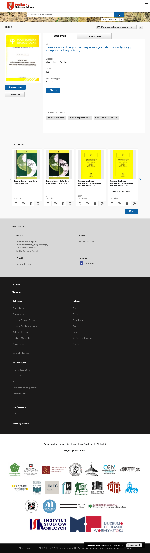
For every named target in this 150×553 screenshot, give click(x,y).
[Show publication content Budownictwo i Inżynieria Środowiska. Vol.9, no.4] (62, 204)
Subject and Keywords (82, 338)
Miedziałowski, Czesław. (57, 62)
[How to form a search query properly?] (121, 19)
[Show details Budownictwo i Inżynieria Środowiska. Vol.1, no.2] (37, 204)
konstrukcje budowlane (106, 117)
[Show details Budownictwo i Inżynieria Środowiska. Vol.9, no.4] (69, 204)
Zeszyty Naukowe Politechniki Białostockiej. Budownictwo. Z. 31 (90, 183)
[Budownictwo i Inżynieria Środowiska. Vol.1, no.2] (27, 164)
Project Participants (21, 375)
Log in (15, 413)
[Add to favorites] (141, 27)
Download (13, 94)
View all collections (21, 353)
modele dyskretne (55, 117)
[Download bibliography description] (23, 204)
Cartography (18, 314)
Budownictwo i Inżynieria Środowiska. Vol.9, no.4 (57, 182)
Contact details (19, 393)
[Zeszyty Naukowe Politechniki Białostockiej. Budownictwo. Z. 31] (91, 164)
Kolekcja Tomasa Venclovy (24, 320)
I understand (134, 545)
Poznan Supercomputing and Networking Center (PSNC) (104, 548)
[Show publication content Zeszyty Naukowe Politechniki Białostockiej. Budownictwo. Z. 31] (94, 204)
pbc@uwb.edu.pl (24, 264)
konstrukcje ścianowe (80, 117)
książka (49, 81)
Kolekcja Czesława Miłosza (25, 326)
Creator (76, 314)
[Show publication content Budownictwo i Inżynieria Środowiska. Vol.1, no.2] (30, 204)
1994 (48, 72)
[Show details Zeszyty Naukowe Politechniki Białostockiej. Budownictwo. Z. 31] (101, 204)
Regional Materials (21, 338)
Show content (15, 87)
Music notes (18, 344)
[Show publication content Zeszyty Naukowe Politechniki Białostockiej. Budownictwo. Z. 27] (126, 204)
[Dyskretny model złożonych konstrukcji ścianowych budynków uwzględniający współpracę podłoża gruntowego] (22, 58)
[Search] (119, 14)
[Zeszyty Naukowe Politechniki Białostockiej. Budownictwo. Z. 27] (123, 164)
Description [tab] (60, 36)
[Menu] (146, 2)
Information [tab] (94, 36)
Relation (76, 344)
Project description (21, 369)
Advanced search (109, 19)
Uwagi (75, 332)
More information (115, 545)
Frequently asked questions (25, 387)
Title (75, 308)
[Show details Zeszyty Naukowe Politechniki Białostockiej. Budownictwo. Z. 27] (134, 204)
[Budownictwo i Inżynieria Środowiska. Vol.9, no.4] (59, 164)
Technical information (22, 381)
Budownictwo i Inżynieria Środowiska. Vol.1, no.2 (25, 182)
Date (75, 326)
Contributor (78, 320)
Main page (17, 292)
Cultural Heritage (20, 332)
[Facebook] (81, 263)
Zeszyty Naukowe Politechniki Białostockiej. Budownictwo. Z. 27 (122, 183)
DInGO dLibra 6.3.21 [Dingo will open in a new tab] (48, 548)
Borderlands (18, 308)
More (131, 211)
